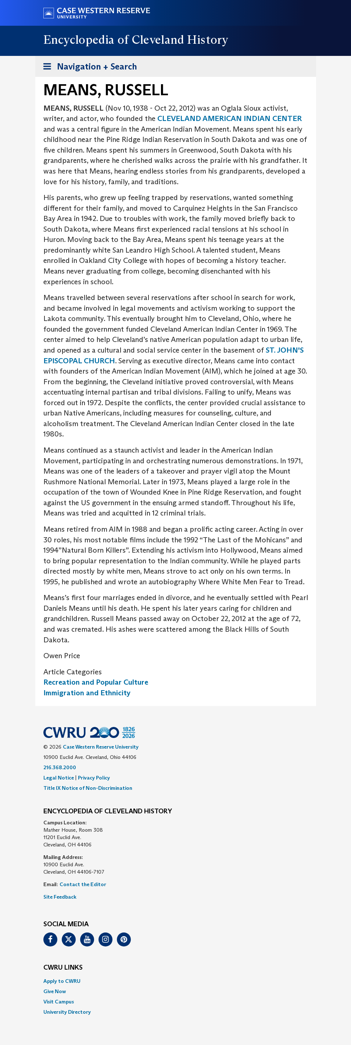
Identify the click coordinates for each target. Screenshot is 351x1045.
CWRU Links (63, 967)
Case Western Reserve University (101, 746)
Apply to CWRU (61, 981)
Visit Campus (58, 1001)
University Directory (67, 1012)
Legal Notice (58, 777)
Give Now (54, 991)
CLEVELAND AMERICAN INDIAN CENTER (229, 118)
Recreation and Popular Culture (95, 682)
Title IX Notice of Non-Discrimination (87, 788)
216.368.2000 (59, 767)
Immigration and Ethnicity (86, 692)
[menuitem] (175, 981)
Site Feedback (59, 897)
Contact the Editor (83, 884)
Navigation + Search (88, 68)
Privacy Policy (94, 777)
